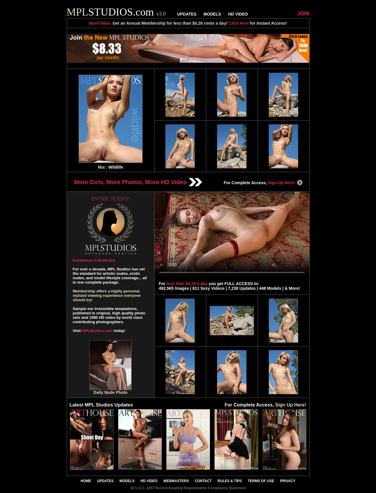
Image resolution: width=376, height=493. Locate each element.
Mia (101, 167)
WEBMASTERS (176, 481)
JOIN (303, 13)
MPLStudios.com (97, 330)
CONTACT (203, 481)
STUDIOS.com (116, 12)
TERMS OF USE (261, 481)
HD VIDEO (238, 14)
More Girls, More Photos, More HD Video (138, 182)
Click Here (239, 23)
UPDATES (187, 14)
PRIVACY (287, 481)
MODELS (212, 14)
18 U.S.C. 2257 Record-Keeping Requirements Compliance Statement (188, 488)
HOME (85, 481)
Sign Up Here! (285, 182)
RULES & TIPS (230, 481)
